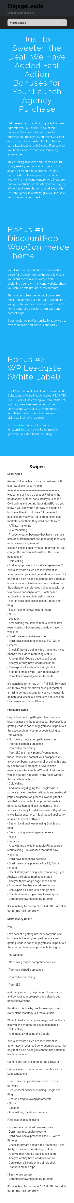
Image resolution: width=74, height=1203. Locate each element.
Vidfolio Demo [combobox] (18, 22)
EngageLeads (25, 6)
